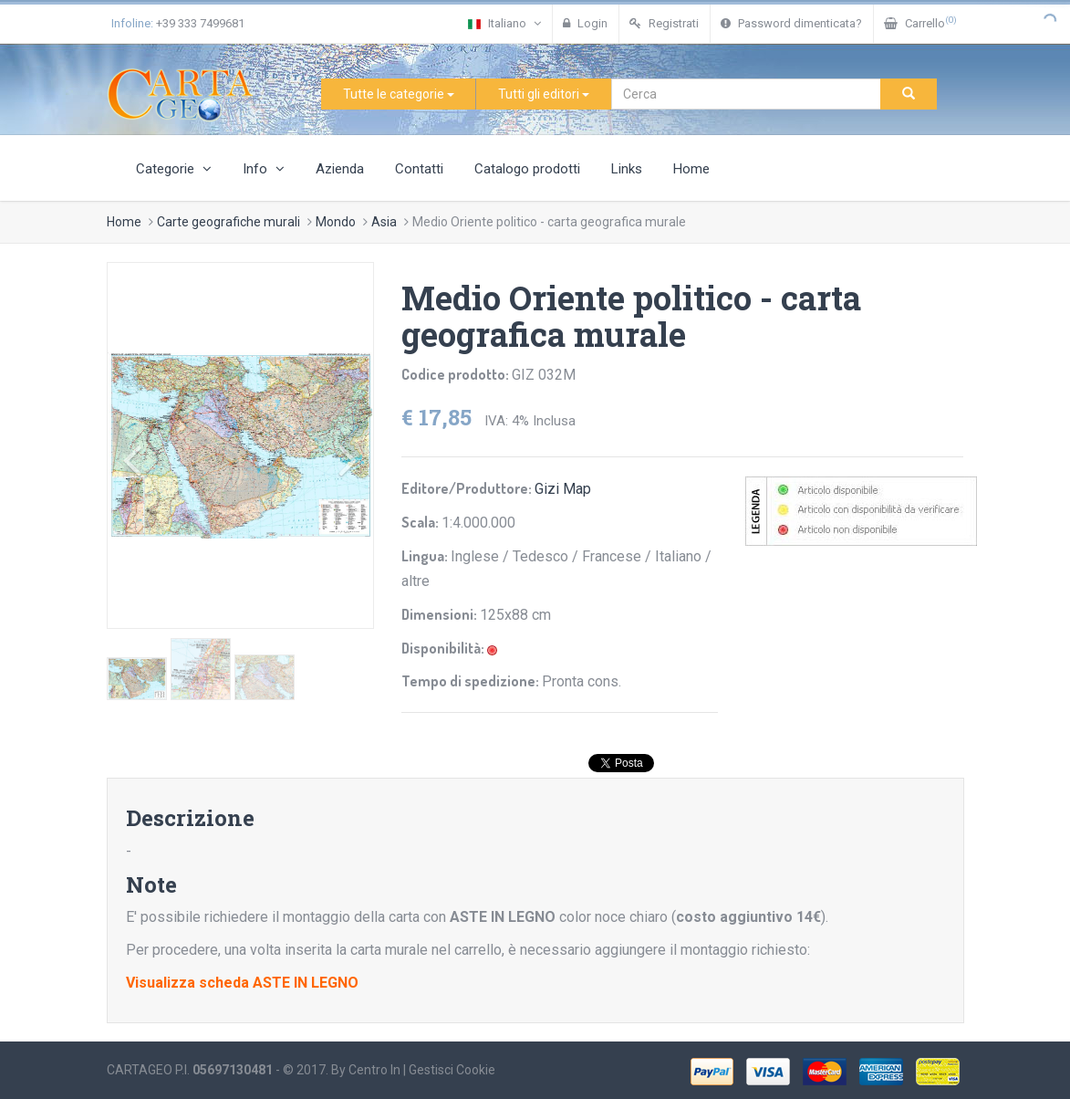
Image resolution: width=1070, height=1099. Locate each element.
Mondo (336, 222)
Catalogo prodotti (527, 169)
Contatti (419, 169)
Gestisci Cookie (452, 1069)
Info (264, 169)
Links (626, 169)
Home (691, 169)
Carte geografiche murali (228, 222)
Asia (384, 222)
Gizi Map (563, 488)
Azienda (340, 169)
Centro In (374, 1069)
